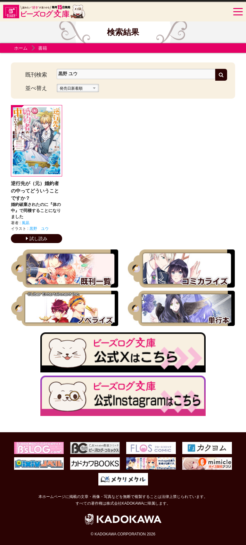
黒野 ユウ (39, 228)
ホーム (21, 48)
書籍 (42, 48)
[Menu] (238, 11)
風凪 (25, 223)
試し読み (36, 238)
